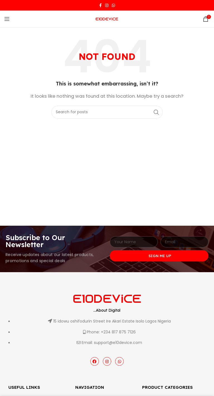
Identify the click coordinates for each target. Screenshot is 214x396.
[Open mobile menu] (7, 18)
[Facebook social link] (100, 5)
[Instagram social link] (106, 5)
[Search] (107, 112)
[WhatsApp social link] (113, 5)
